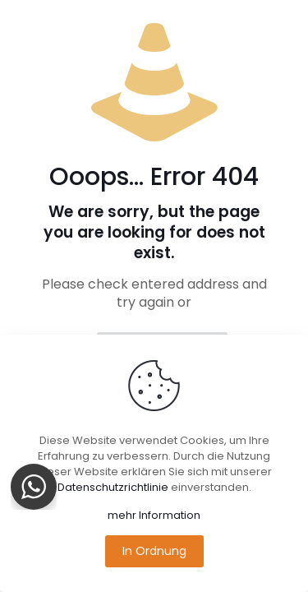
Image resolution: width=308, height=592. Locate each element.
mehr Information (154, 515)
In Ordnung (154, 551)
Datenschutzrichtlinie (112, 487)
